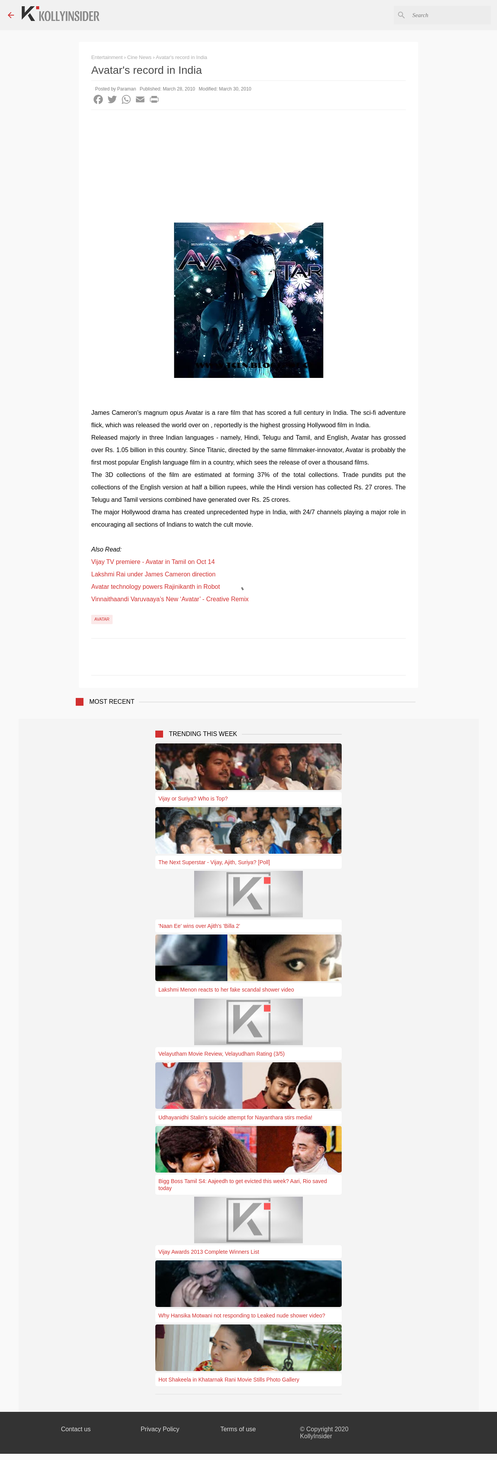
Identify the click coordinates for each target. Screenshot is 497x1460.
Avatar (101, 619)
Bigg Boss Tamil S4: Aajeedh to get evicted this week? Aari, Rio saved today (242, 1184)
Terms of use (238, 1429)
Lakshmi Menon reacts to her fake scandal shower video (226, 990)
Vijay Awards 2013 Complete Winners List (208, 1252)
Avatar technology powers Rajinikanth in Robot (155, 586)
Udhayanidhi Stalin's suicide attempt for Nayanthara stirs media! (235, 1117)
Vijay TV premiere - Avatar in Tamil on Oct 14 (153, 562)
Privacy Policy (160, 1429)
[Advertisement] (248, 168)
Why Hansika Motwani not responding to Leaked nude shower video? (241, 1315)
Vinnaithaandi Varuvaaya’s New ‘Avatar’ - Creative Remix (169, 599)
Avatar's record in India (181, 57)
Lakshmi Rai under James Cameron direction (153, 574)
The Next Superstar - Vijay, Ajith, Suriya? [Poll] (214, 862)
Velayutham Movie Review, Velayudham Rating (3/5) (221, 1054)
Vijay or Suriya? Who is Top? (193, 798)
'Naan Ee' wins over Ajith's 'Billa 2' (199, 926)
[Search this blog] (450, 15)
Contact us (75, 1429)
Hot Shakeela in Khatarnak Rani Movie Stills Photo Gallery (228, 1379)
